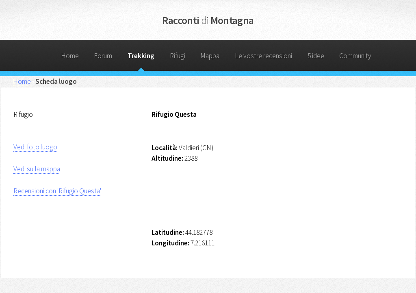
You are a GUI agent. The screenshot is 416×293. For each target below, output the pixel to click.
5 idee (316, 55)
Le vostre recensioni (263, 55)
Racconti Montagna (208, 20)
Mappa (209, 55)
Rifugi (177, 55)
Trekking (141, 55)
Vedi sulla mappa (36, 168)
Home (70, 55)
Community (355, 55)
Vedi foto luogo (35, 146)
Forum (103, 55)
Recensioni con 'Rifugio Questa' (57, 190)
